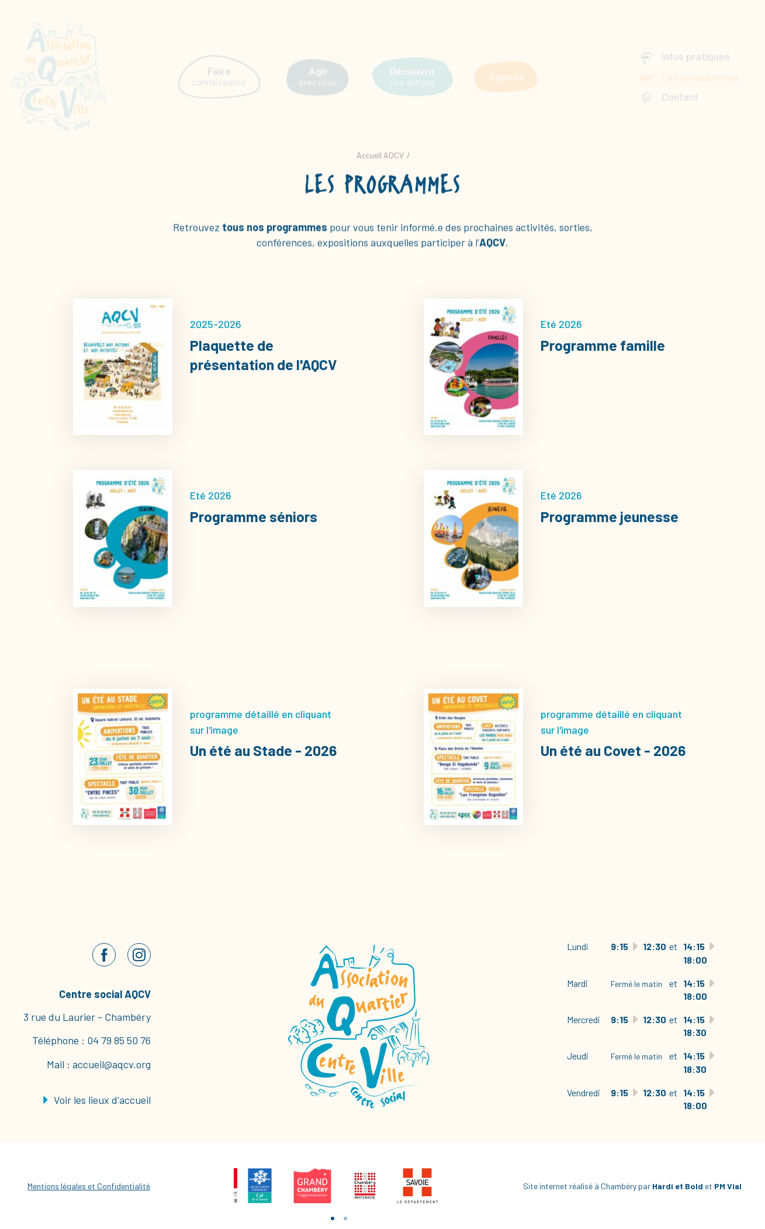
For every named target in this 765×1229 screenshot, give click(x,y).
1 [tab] (332, 1218)
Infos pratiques (696, 46)
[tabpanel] (260, 1185)
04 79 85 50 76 (119, 1040)
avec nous (318, 66)
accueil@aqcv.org (111, 1064)
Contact (680, 86)
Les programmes (700, 66)
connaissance (219, 66)
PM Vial (728, 1186)
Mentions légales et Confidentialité (88, 1186)
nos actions (412, 66)
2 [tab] (345, 1218)
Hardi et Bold (677, 1186)
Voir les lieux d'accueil (97, 1099)
